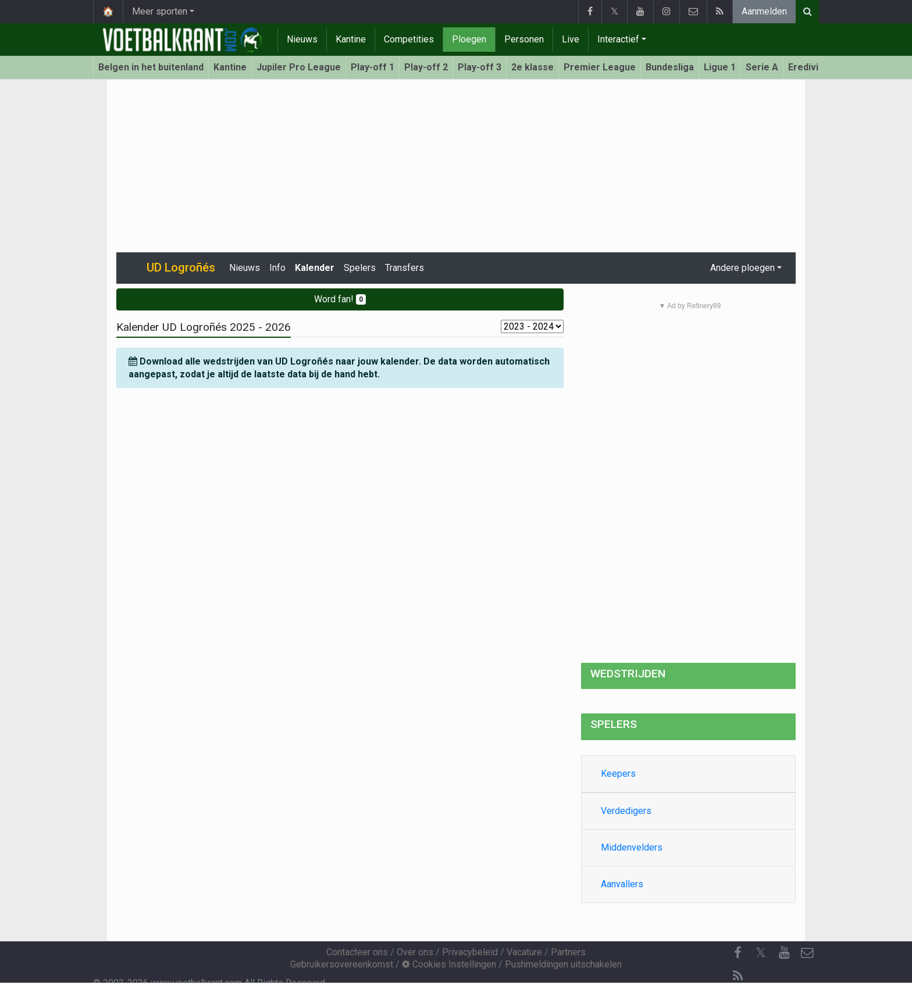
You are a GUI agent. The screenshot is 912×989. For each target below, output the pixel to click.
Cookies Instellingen (449, 964)
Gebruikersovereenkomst (341, 964)
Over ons (415, 952)
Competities (409, 39)
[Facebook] (737, 953)
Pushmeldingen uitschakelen (563, 964)
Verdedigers (626, 810)
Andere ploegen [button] (742, 267)
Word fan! (340, 299)
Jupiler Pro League (298, 67)
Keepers (618, 773)
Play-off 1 (372, 67)
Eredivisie (810, 67)
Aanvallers (622, 884)
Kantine (351, 39)
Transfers (404, 267)
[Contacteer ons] (807, 953)
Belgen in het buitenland (151, 67)
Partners (568, 952)
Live (570, 39)
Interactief (618, 39)
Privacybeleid (470, 952)
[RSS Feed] (737, 976)
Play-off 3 (479, 67)
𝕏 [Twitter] (761, 952)
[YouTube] (784, 953)
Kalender (314, 267)
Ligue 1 (720, 67)
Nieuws (302, 39)
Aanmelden (764, 11)
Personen (524, 39)
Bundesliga (670, 67)
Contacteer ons (357, 952)
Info (277, 267)
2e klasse (532, 67)
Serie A (762, 67)
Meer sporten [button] (159, 11)
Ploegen (469, 39)
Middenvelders (631, 847)
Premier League (600, 67)
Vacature (524, 952)
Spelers (360, 267)
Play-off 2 (426, 67)
